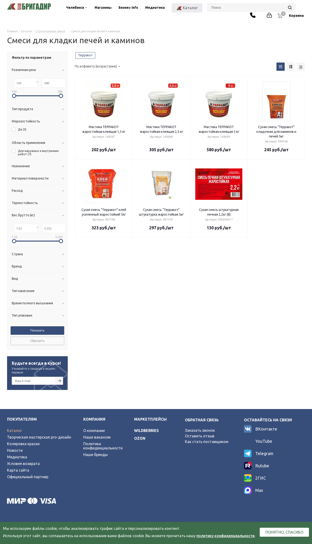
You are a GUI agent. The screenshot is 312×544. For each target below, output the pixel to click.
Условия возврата (23, 463)
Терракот (85, 55)
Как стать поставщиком (206, 441)
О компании (94, 430)
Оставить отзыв (199, 436)
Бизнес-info (128, 7)
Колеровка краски (23, 444)
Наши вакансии (97, 437)
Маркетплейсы (150, 419)
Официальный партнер (27, 477)
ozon (139, 438)
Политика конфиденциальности (103, 446)
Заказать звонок (200, 430)
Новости (15, 450)
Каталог (14, 430)
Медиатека (155, 7)
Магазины (103, 7)
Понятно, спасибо (284, 532)
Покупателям (22, 419)
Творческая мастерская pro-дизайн (39, 437)
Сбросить (37, 340)
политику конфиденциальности (225, 536)
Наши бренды (95, 454)
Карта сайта (18, 470)
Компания (94, 419)
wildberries (146, 430)
